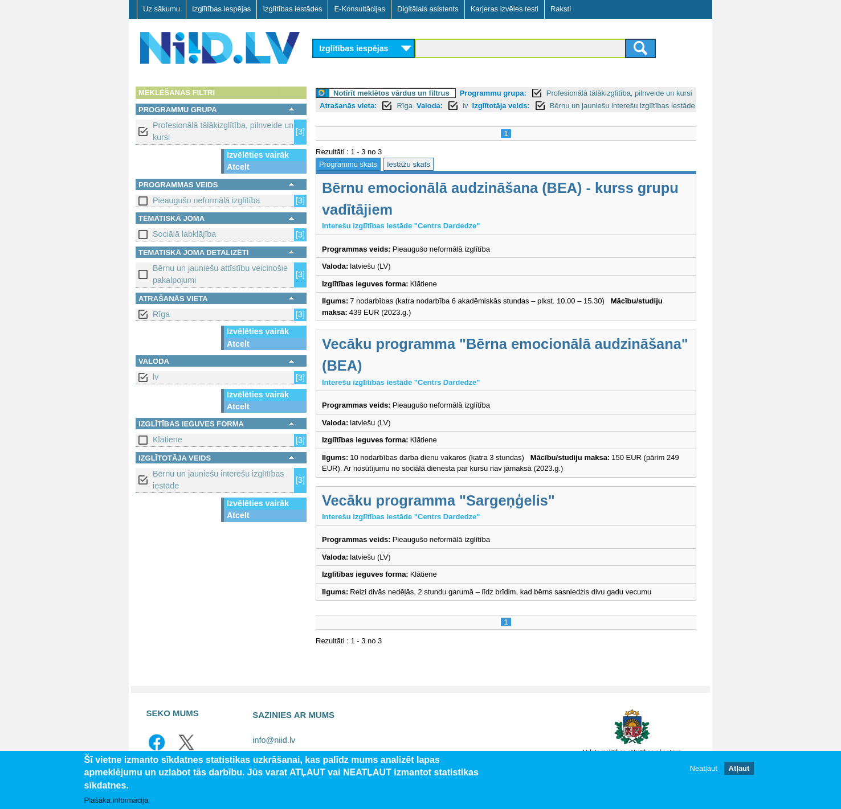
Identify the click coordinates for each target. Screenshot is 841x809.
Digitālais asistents (428, 9)
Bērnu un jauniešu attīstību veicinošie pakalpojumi (220, 274)
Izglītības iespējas (221, 9)
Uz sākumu (161, 9)
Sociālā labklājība (184, 234)
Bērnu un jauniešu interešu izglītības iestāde (218, 479)
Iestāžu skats (408, 164)
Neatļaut (703, 773)
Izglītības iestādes (292, 9)
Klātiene (167, 439)
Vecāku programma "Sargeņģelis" (438, 500)
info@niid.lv (273, 740)
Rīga (161, 314)
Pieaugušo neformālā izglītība (206, 200)
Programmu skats (348, 164)
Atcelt (238, 166)
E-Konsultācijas (359, 9)
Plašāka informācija (116, 804)
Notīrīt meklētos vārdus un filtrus (391, 93)
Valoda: (430, 105)
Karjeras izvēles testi (504, 9)
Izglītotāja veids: (501, 105)
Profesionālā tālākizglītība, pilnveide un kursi (223, 131)
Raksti (560, 9)
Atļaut (739, 773)
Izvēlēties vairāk (258, 154)
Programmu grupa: (493, 93)
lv (155, 376)
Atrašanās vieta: (348, 105)
